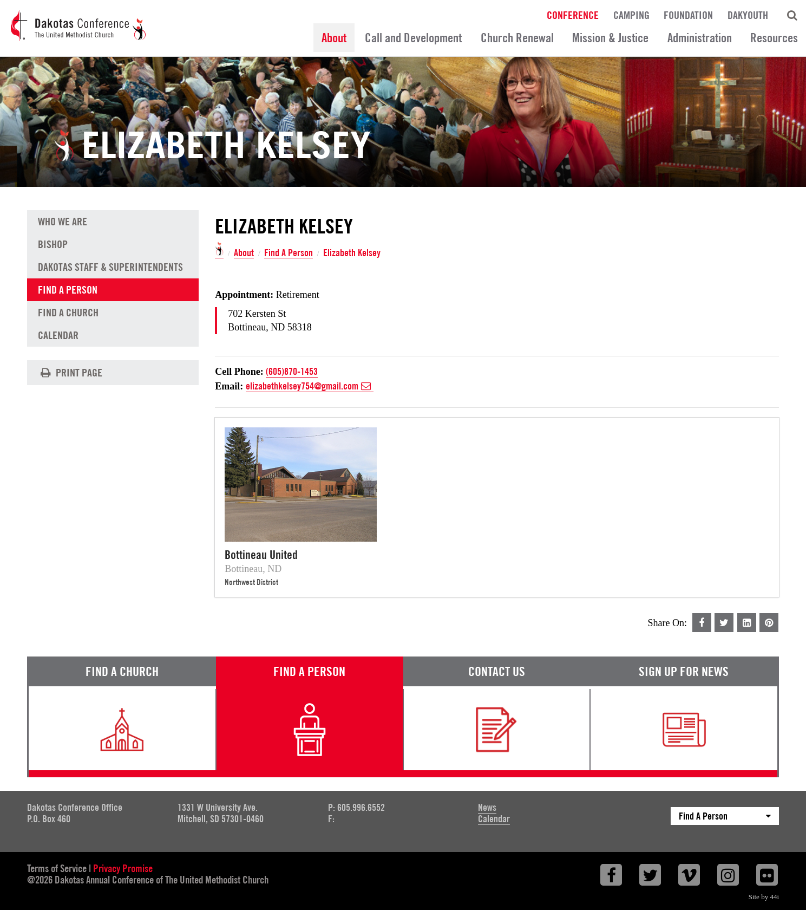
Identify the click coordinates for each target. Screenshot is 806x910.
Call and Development (413, 37)
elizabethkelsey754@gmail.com (309, 386)
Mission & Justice (610, 37)
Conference (573, 15)
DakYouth (748, 15)
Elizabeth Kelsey (352, 253)
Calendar (58, 335)
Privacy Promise (123, 868)
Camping (631, 15)
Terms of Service (57, 868)
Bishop (53, 244)
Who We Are (62, 221)
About (334, 37)
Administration (699, 37)
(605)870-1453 (292, 371)
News (487, 807)
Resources (774, 37)
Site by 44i (764, 897)
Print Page (70, 373)
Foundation (688, 15)
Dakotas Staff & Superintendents (110, 267)
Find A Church (68, 312)
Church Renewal (517, 37)
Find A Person (288, 253)
